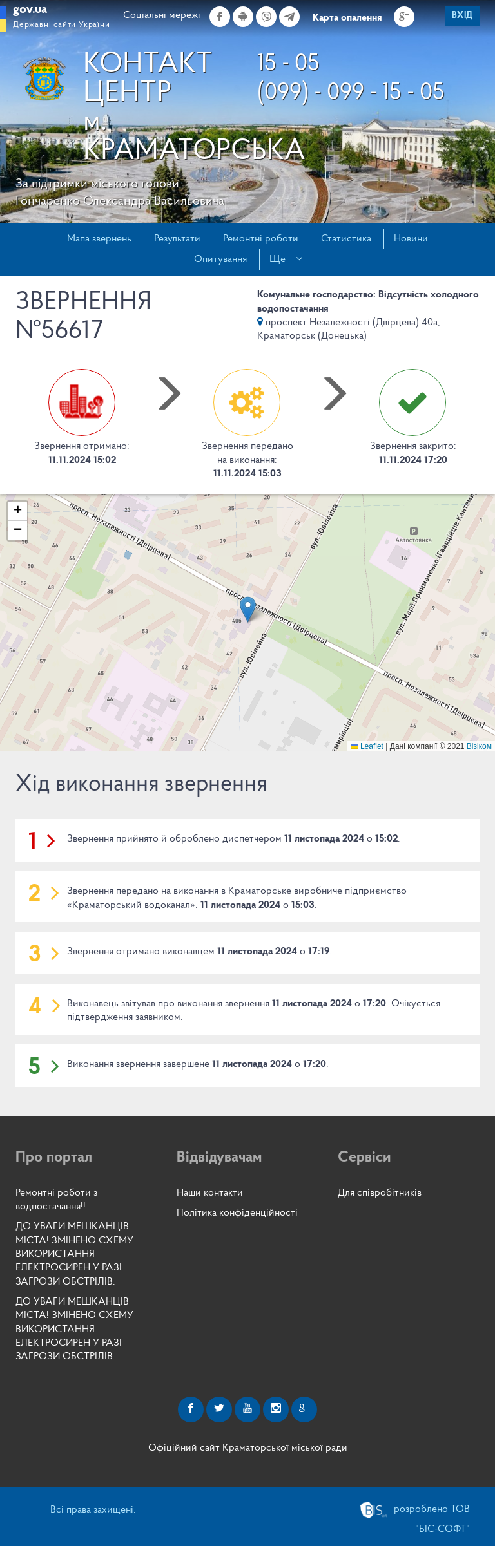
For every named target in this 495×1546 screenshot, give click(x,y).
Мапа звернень (99, 239)
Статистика (346, 239)
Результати (177, 239)
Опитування (220, 259)
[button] (248, 609)
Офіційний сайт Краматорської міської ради (247, 1448)
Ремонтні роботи (260, 239)
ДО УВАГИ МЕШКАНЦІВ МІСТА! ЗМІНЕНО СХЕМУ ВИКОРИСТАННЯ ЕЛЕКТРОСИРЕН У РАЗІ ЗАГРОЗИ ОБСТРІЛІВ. (74, 1254)
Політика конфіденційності (237, 1213)
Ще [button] (285, 259)
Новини (411, 239)
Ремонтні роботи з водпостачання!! (56, 1200)
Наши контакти (210, 1193)
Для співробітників (380, 1193)
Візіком (479, 746)
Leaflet (367, 746)
